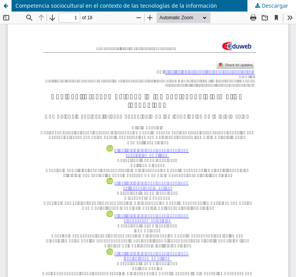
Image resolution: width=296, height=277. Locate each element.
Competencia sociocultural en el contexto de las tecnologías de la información (116, 5)
